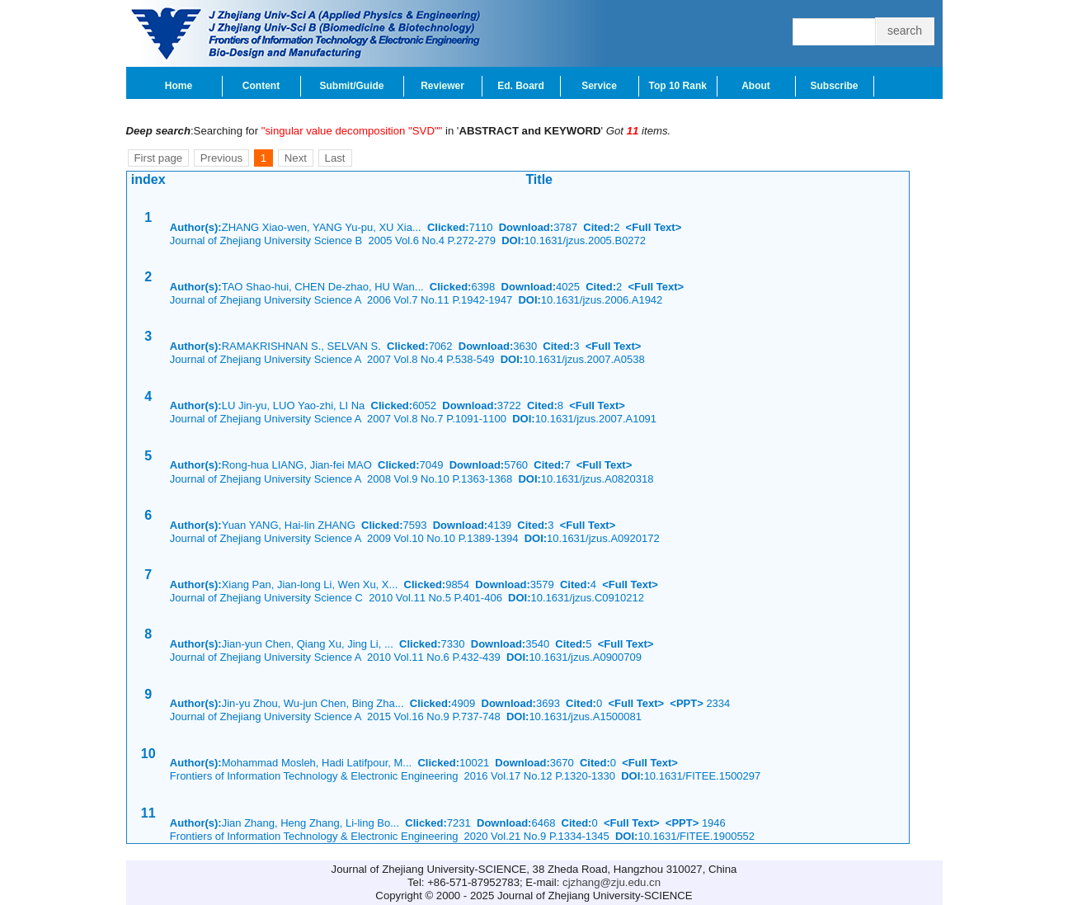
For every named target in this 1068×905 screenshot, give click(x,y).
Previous (221, 158)
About (755, 86)
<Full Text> (654, 227)
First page (158, 158)
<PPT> (686, 703)
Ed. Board (520, 86)
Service (599, 86)
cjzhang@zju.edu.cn (611, 882)
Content (261, 86)
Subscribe (834, 86)
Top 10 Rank (678, 86)
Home (178, 86)
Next (296, 158)
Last (335, 158)
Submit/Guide (352, 86)
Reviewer (442, 86)
